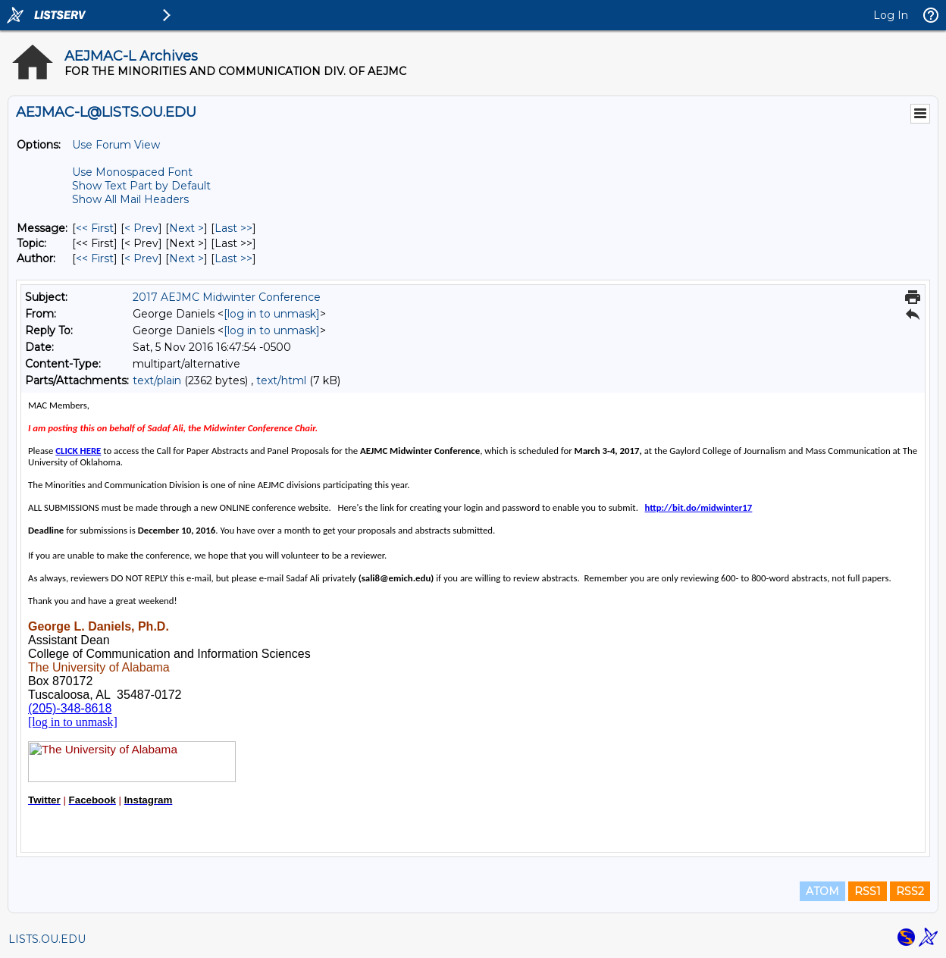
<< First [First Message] (95, 228)
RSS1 (867, 891)
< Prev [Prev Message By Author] (141, 258)
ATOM (822, 891)
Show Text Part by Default (141, 186)
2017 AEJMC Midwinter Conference (227, 297)
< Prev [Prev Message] (141, 228)
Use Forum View (116, 145)
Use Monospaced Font (132, 172)
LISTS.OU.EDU (47, 939)
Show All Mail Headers (130, 199)
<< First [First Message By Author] (95, 258)
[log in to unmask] (272, 314)
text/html (281, 380)
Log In (890, 15)
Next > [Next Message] (186, 228)
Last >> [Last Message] (233, 228)
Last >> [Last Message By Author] (233, 258)
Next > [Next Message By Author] (186, 258)
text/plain (157, 380)
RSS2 (910, 891)
